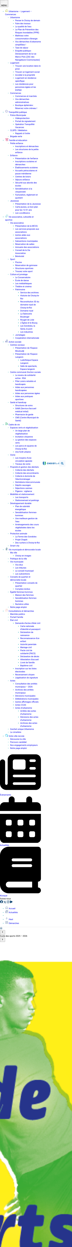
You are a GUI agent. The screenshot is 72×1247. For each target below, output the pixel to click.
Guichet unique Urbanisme (22, 729)
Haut (9, 919)
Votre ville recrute (14, 736)
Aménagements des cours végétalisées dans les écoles (27, 527)
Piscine (18, 262)
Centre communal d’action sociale (25, 372)
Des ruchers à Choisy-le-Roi (27, 543)
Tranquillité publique (16, 112)
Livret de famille (27, 662)
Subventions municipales (26, 241)
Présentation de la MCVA (26, 226)
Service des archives (29, 292)
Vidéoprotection (22, 118)
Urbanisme (15, 17)
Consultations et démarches (19, 611)
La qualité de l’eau (23, 26)
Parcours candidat (18, 742)
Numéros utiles (22, 604)
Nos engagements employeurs (24, 745)
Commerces (15, 93)
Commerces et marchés (26, 96)
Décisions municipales (25, 696)
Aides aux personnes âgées (27, 393)
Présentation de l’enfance (26, 158)
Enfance (13, 155)
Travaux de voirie (22, 464)
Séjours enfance (22, 179)
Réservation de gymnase (26, 265)
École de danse (22, 280)
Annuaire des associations (27, 247)
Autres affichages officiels (27, 702)
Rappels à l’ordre (22, 133)
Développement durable (20, 503)
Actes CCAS (20, 705)
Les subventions (22, 574)
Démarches (12, 923)
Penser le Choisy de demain (27, 20)
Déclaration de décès (29, 656)
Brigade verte (16, 136)
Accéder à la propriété (25, 75)
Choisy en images (23, 556)
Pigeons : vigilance (23, 491)
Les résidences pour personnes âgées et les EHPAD (25, 87)
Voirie (12, 455)
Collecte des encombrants (27, 473)
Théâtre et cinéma (23, 286)
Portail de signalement (25, 121)
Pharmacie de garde (24, 414)
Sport (12, 259)
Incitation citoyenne (24, 437)
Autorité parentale (28, 644)
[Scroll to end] (2, 940)
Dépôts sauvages (23, 485)
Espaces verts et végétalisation (24, 427)
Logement (14, 63)
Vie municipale (16, 562)
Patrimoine (20, 289)
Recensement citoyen (24, 674)
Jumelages (20, 335)
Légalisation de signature (26, 677)
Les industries (26, 332)
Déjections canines (23, 488)
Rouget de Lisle (27, 320)
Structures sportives (24, 268)
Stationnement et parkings (27, 500)
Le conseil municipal (24, 571)
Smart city (14, 546)
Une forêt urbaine (23, 452)
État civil (14, 620)
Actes (12, 681)
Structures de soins (24, 405)
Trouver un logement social (27, 72)
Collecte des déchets (24, 470)
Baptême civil (26, 665)
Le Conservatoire (22, 277)
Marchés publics (17, 614)
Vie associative (17, 223)
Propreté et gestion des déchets (24, 467)
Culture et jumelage (19, 274)
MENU (4, 3)
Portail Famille (16, 617)
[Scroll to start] (2, 932)
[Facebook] (2, 902)
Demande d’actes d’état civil (27, 623)
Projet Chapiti (21, 539)
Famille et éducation (16, 140)
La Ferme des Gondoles (26, 536)
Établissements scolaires (26, 167)
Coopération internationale (27, 338)
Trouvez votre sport (24, 271)
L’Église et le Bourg (28, 323)
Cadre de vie (12, 424)
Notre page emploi (18, 607)
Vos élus (19, 565)
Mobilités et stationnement (22, 494)
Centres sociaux (17, 345)
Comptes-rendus (22, 589)
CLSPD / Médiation (18, 130)
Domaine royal (26, 311)
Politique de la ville (18, 559)
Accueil (10, 908)
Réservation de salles (24, 244)
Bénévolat (19, 256)
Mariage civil (26, 647)
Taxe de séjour (21, 48)
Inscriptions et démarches (27, 146)
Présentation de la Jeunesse (28, 204)
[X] (5, 902)
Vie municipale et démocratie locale (23, 549)
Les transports (21, 497)
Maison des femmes (24, 595)
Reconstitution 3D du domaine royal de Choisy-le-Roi (29, 304)
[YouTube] (11, 902)
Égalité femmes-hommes (21, 592)
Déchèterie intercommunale (27, 482)
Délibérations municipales (27, 699)
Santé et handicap (18, 402)
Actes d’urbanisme (23, 708)
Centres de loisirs (23, 176)
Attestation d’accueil (29, 659)
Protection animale (18, 533)
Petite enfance (16, 143)
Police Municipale (18, 115)
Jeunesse (14, 201)
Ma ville (13, 552)
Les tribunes (20, 568)
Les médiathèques (23, 283)
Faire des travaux (23, 23)
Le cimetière (15, 732)
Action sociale (13, 342)
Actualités (11, 912)
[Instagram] (8, 902)
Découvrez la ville (18, 739)
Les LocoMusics (22, 213)
